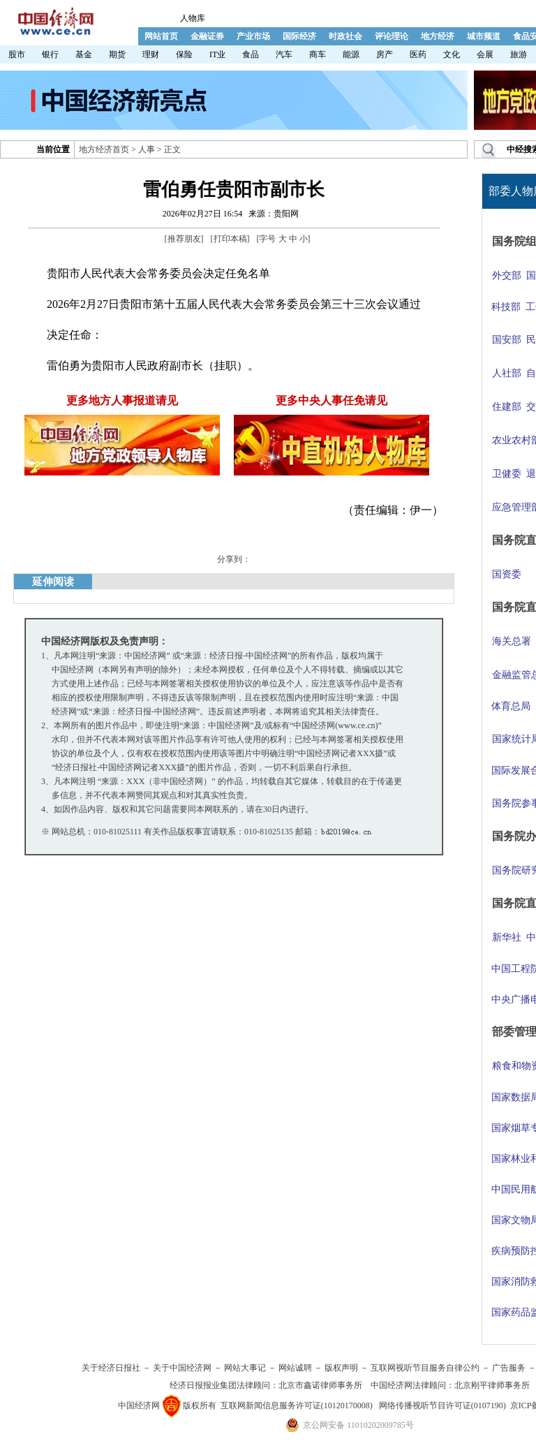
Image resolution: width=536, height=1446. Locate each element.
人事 (146, 149)
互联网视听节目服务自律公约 (425, 1368)
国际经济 (299, 36)
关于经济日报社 (111, 1368)
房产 (384, 54)
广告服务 (509, 1368)
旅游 (518, 54)
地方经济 (437, 36)
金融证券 (207, 36)
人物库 (192, 18)
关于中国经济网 (182, 1368)
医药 (418, 54)
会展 (485, 54)
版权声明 (341, 1368)
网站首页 (161, 36)
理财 (150, 54)
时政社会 (345, 36)
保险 (184, 54)
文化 (451, 54)
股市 (16, 54)
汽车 (284, 54)
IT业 (217, 54)
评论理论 (391, 36)
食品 (250, 54)
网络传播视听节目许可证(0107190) (442, 1405)
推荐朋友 (184, 239)
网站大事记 (245, 1368)
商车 (317, 54)
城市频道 (483, 36)
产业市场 (253, 36)
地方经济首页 (104, 149)
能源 (351, 54)
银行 (50, 54)
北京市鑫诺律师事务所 (320, 1385)
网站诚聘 (295, 1368)
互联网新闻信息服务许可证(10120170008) (297, 1405)
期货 (117, 54)
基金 (83, 54)
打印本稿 (230, 239)
